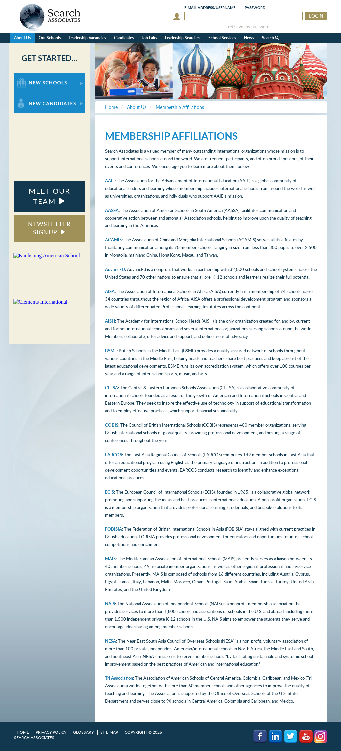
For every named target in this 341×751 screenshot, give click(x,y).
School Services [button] (222, 37)
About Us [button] (22, 37)
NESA (110, 641)
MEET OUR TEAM (49, 196)
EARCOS (113, 454)
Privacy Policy (51, 732)
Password (255, 7)
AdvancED (115, 269)
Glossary (83, 732)
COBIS (111, 425)
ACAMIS (113, 239)
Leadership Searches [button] (182, 37)
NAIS (110, 603)
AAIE (110, 180)
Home (23, 732)
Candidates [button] (124, 37)
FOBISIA (113, 529)
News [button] (249, 37)
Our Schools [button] (50, 37)
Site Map (109, 732)
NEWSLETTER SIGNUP (49, 228)
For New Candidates (35, 96)
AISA (110, 291)
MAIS (110, 558)
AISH (110, 321)
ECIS (109, 492)
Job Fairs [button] (149, 37)
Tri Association (119, 678)
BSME (111, 350)
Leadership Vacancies (87, 37)
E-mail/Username (209, 7)
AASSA (112, 210)
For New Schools (31, 76)
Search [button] (270, 37)
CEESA (111, 387)
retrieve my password (248, 26)
